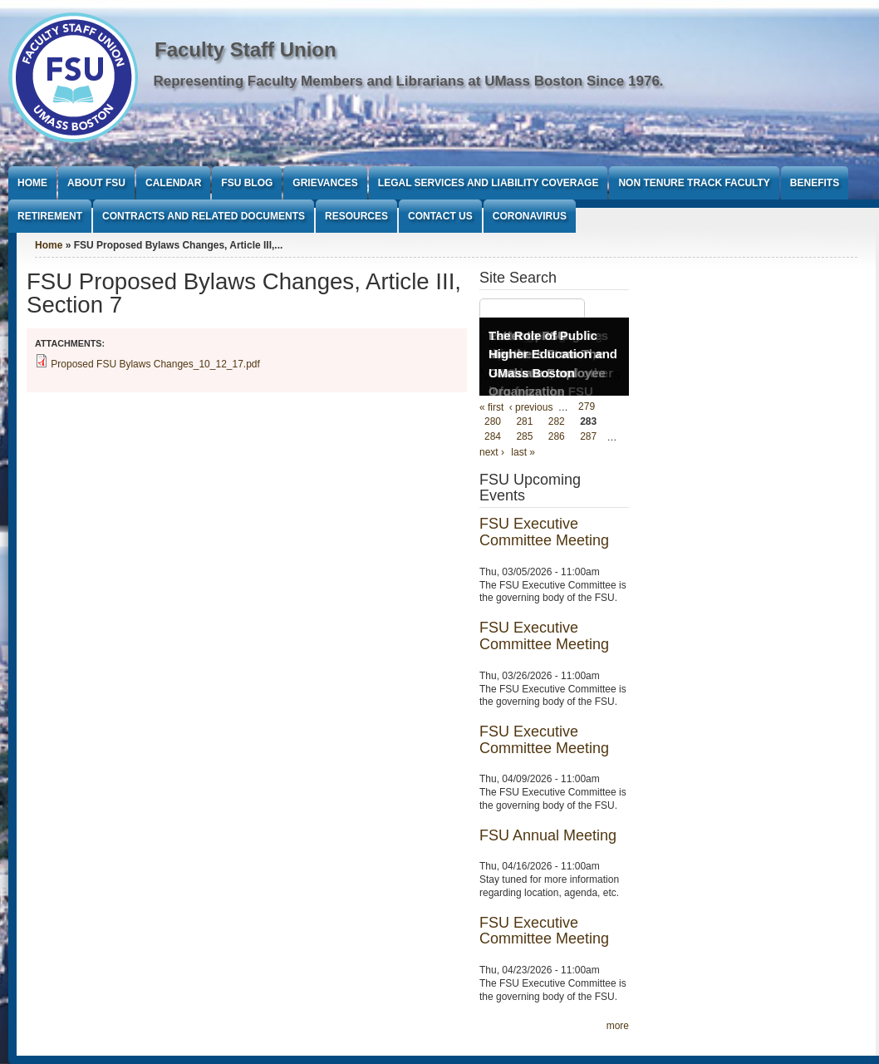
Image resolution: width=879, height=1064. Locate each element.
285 (524, 437)
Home (32, 183)
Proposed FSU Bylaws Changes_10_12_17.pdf (155, 364)
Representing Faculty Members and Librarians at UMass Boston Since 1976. (409, 81)
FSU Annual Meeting (547, 835)
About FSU (96, 183)
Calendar (173, 183)
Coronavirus (530, 216)
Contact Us (440, 216)
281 (524, 422)
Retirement (49, 216)
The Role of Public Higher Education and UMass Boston (553, 354)
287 (588, 437)
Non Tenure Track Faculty (693, 183)
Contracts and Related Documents (203, 216)
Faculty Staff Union (245, 49)
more (617, 1026)
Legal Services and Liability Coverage (488, 183)
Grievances (324, 183)
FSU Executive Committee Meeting (544, 532)
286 (556, 437)
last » (523, 452)
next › (491, 452)
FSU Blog (247, 183)
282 (556, 422)
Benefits (814, 183)
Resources (356, 216)
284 (492, 437)
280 (492, 422)
